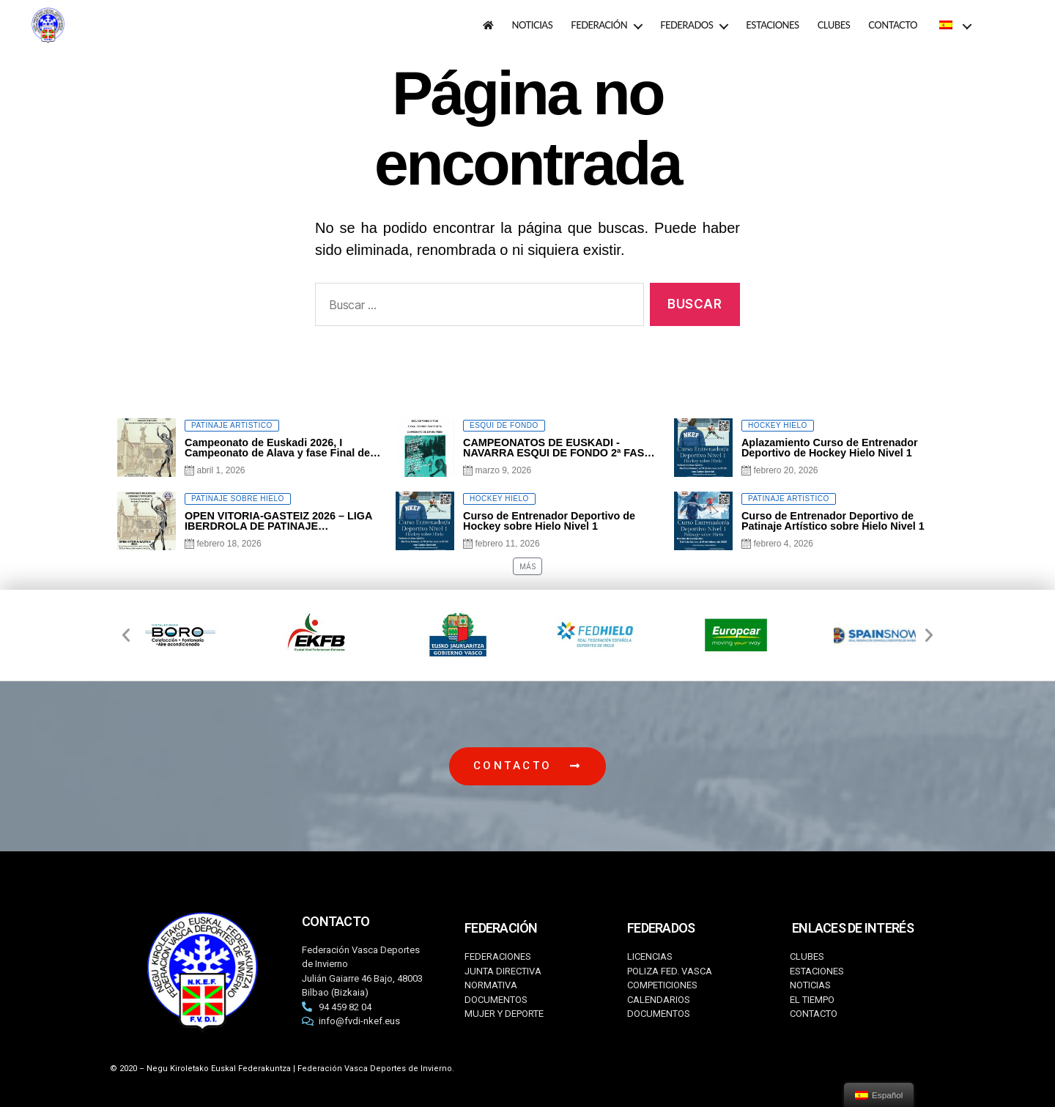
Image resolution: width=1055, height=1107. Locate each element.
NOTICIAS (532, 25)
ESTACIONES (772, 25)
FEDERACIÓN (599, 25)
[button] (126, 635)
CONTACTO (892, 25)
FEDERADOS (686, 25)
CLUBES (834, 25)
